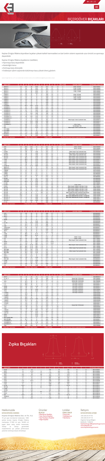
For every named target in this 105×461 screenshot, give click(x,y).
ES (95, 1)
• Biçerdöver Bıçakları (45, 414)
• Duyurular (66, 414)
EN (91, 1)
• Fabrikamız (66, 418)
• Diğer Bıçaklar (43, 419)
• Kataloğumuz (67, 416)
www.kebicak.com (86, 425)
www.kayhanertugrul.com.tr (89, 427)
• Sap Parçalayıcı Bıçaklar (46, 418)
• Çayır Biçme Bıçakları (46, 416)
